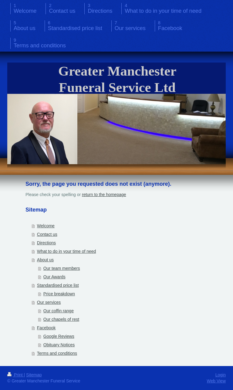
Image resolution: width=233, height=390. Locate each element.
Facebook (46, 327)
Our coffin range (58, 310)
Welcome (46, 225)
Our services (49, 302)
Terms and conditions (57, 353)
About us (45, 259)
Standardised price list (58, 285)
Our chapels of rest (61, 319)
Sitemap (34, 374)
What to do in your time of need (66, 251)
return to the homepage (104, 194)
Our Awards (54, 276)
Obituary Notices (59, 344)
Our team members (61, 268)
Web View (216, 380)
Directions (46, 242)
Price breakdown (59, 293)
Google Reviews (58, 336)
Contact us (47, 234)
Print (15, 374)
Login (220, 374)
